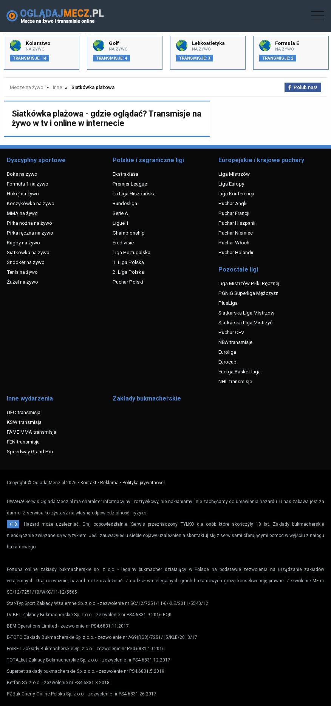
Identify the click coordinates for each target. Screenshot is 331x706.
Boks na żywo (22, 174)
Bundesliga (125, 203)
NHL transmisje (235, 381)
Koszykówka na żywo (30, 203)
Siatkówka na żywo (28, 252)
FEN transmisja (23, 442)
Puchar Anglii (232, 203)
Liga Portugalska (131, 252)
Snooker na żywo (26, 262)
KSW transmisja (24, 422)
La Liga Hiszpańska (134, 193)
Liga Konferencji (236, 193)
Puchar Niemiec (235, 233)
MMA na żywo (22, 213)
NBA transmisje (235, 342)
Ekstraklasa (125, 174)
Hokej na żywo (23, 193)
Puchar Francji (233, 213)
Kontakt (88, 482)
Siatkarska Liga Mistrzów (246, 313)
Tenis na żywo (22, 272)
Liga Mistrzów (234, 174)
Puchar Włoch (233, 242)
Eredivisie (123, 242)
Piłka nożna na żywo (29, 223)
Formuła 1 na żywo (27, 184)
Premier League (130, 184)
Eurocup (227, 362)
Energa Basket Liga (239, 371)
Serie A (120, 213)
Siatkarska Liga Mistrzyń (245, 322)
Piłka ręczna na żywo (30, 233)
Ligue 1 (121, 223)
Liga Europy (231, 184)
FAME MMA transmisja (31, 432)
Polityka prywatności (143, 482)
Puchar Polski (128, 282)
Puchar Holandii (235, 252)
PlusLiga (228, 303)
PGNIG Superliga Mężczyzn (248, 293)
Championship (129, 233)
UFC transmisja (23, 412)
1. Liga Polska (128, 262)
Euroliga (227, 352)
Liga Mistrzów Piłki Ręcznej (248, 283)
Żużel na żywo (22, 282)
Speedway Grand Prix (30, 451)
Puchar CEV (231, 332)
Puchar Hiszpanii (236, 223)
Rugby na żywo (23, 242)
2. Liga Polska (128, 272)
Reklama (109, 482)
